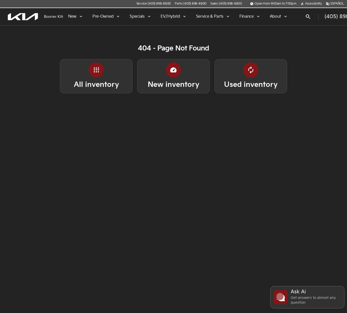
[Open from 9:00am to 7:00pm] (273, 4)
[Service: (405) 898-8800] (153, 4)
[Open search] (308, 17)
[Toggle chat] (307, 297)
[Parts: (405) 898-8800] (190, 4)
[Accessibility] (311, 4)
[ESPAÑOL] (335, 4)
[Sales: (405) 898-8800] (226, 4)
